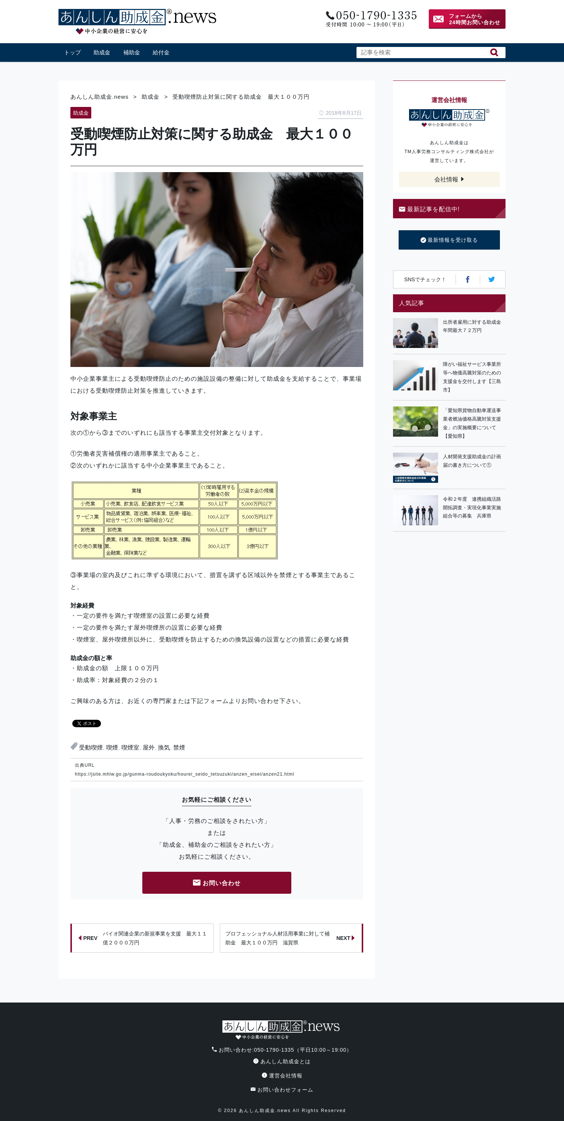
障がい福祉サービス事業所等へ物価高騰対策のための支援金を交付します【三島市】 (472, 376)
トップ (72, 52)
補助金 (131, 52)
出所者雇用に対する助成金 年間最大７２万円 (474, 326)
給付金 (161, 52)
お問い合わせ (217, 883)
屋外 (149, 747)
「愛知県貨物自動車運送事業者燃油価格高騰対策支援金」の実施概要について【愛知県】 (472, 423)
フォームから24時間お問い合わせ (474, 19)
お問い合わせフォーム (282, 1090)
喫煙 (112, 747)
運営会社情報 (282, 1076)
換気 (164, 747)
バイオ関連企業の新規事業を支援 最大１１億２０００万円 (143, 938)
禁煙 (179, 747)
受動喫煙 (91, 747)
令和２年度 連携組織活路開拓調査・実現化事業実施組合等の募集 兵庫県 (472, 507)
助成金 (102, 52)
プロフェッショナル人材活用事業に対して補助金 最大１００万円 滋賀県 (290, 938)
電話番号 (370, 19)
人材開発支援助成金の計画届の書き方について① (472, 461)
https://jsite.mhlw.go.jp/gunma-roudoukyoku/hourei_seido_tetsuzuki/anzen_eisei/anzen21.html (184, 774)
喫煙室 (130, 747)
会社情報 (446, 179)
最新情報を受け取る (449, 240)
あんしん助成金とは (282, 1061)
